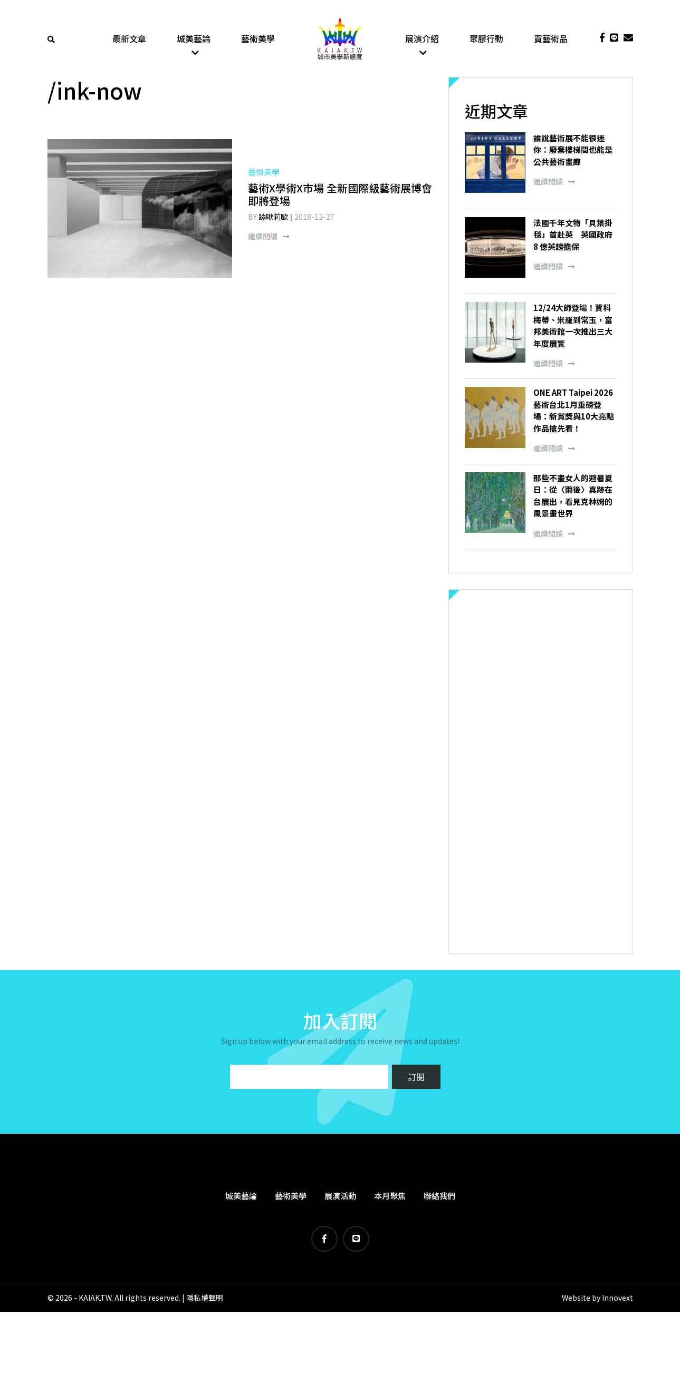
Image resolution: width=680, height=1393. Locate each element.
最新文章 (129, 39)
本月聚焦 (390, 1197)
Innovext (617, 1299)
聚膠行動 (486, 39)
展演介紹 (422, 39)
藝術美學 (258, 39)
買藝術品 (551, 39)
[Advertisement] (541, 774)
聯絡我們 (439, 1197)
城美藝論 (193, 39)
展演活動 (340, 1197)
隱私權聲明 (204, 1299)
